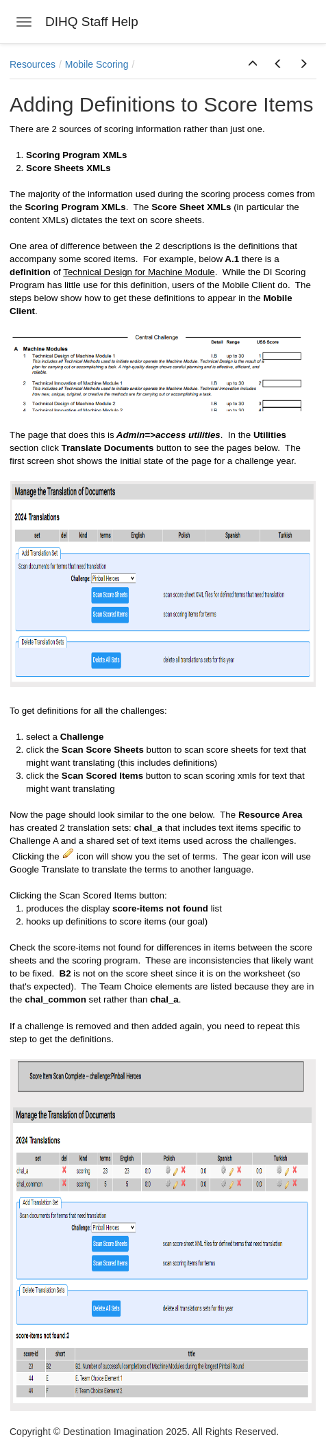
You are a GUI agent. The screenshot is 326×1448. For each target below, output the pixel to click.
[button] (253, 64)
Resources (32, 64)
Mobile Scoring (97, 64)
